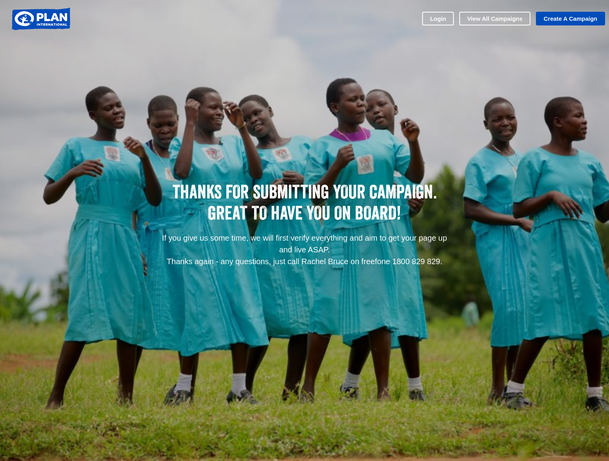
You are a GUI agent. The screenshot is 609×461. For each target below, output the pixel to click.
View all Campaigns (495, 18)
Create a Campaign (570, 18)
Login (438, 18)
